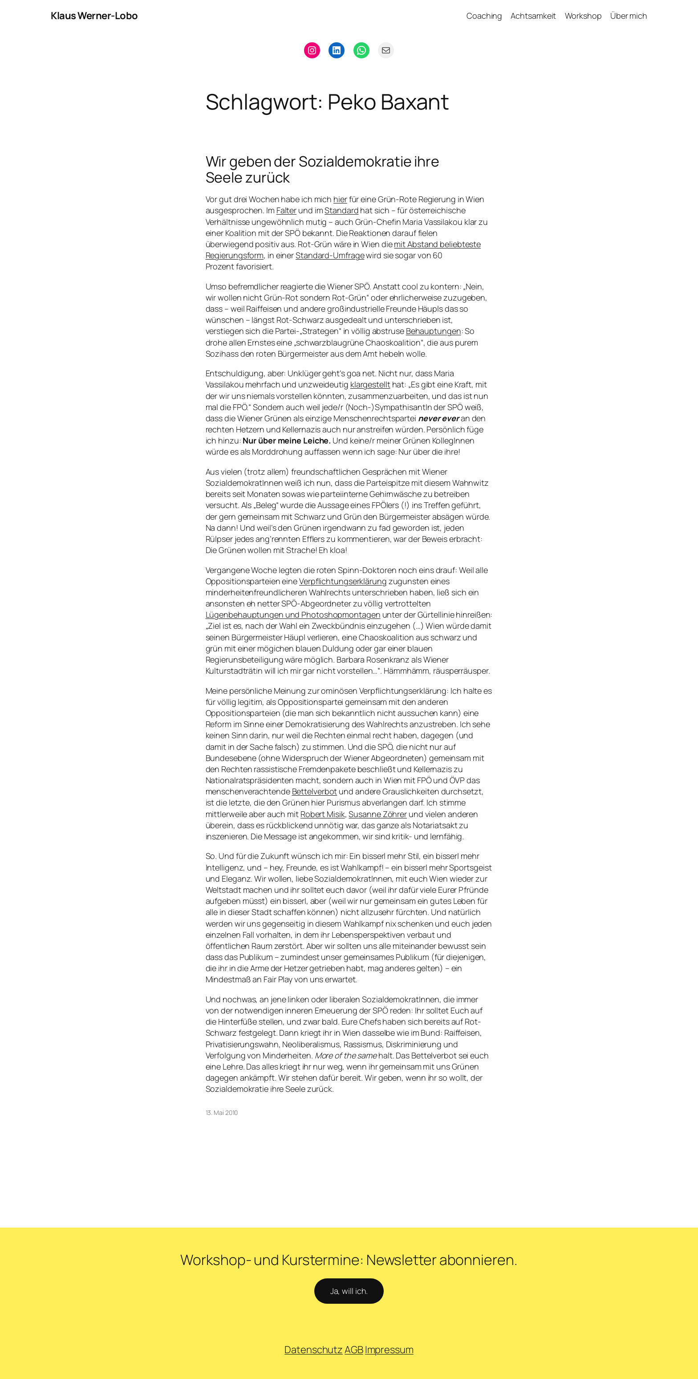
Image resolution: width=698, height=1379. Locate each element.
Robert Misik (322, 814)
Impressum (389, 1349)
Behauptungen (433, 330)
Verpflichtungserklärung (343, 581)
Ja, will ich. (349, 1290)
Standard (341, 210)
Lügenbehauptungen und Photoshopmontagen (293, 614)
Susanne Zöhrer (378, 814)
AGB (354, 1349)
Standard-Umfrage (330, 255)
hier (340, 199)
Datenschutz (313, 1349)
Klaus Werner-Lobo (94, 15)
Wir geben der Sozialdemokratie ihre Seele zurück (323, 169)
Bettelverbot (314, 791)
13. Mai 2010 (222, 1112)
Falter (286, 210)
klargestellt (370, 384)
